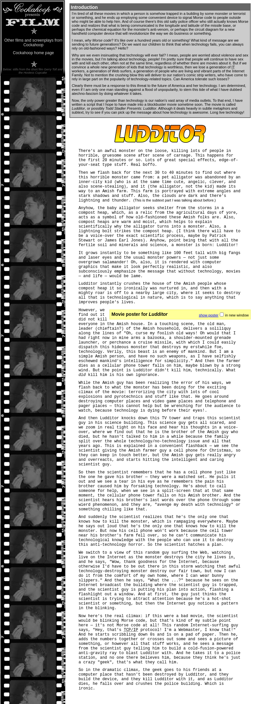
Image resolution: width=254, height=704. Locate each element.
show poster (208, 315)
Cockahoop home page (33, 53)
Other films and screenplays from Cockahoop (33, 42)
